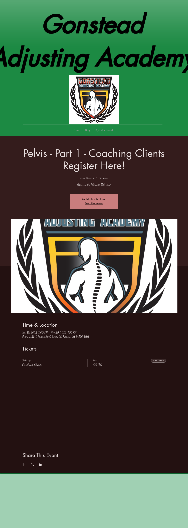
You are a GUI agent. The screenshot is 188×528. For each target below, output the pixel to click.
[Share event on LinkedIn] (40, 464)
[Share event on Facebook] (24, 464)
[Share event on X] (32, 464)
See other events (94, 203)
